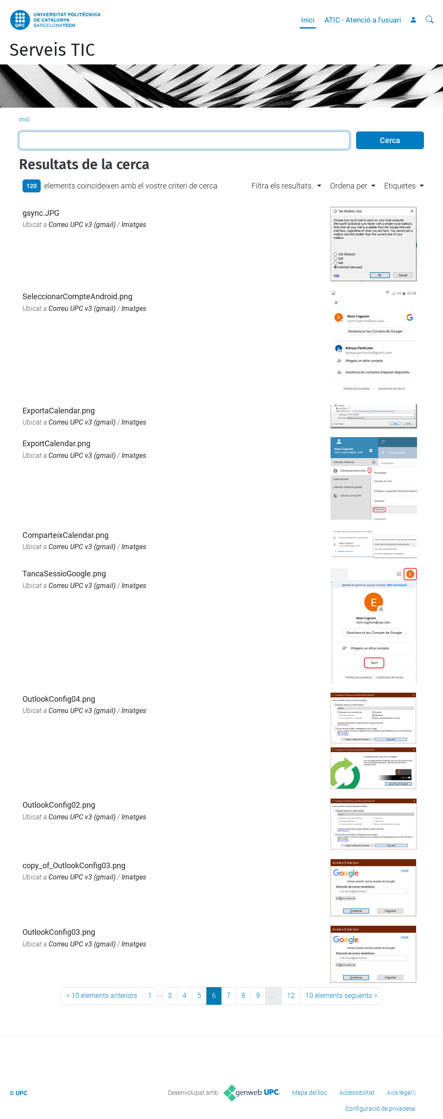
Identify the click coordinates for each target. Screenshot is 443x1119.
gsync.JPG (40, 212)
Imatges (134, 225)
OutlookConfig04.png (58, 698)
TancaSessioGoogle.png (64, 573)
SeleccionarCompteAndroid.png (77, 296)
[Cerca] (429, 19)
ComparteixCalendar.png (65, 535)
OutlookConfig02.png (58, 804)
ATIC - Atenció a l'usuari (362, 20)
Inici (308, 20)
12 (291, 995)
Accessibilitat (357, 1092)
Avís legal (399, 1092)
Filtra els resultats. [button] (282, 185)
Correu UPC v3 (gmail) (82, 225)
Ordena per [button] (348, 185)
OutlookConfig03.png (58, 932)
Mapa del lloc (309, 1092)
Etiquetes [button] (400, 185)
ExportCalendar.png (56, 443)
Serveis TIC (52, 50)
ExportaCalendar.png (58, 410)
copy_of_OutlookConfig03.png (73, 865)
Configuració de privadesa (380, 1108)
